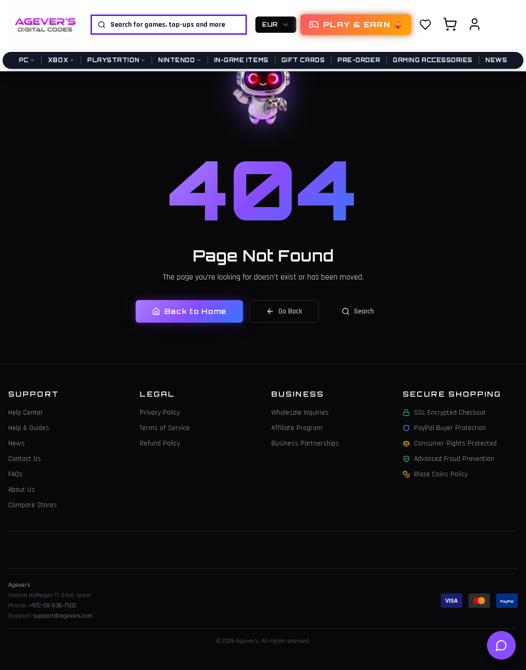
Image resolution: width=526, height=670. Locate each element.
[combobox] (275, 24)
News (496, 60)
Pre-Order (358, 60)
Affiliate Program (296, 428)
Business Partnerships (305, 443)
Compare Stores (32, 505)
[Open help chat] (501, 645)
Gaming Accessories (433, 60)
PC (27, 60)
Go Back (284, 311)
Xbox (61, 60)
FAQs (15, 474)
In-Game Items (241, 60)
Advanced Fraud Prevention (448, 458)
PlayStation (116, 60)
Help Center (25, 412)
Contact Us (24, 458)
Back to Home (189, 311)
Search (358, 311)
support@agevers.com (62, 616)
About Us (21, 489)
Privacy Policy (160, 412)
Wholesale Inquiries (300, 412)
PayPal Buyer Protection (444, 428)
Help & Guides (28, 428)
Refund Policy (160, 443)
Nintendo (179, 60)
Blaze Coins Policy (435, 474)
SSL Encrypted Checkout (444, 412)
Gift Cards (303, 60)
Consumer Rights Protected (450, 443)
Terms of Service (165, 428)
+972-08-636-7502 (53, 605)
